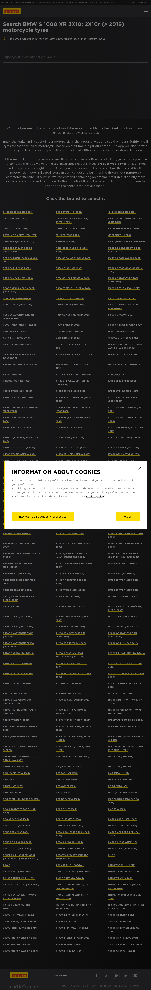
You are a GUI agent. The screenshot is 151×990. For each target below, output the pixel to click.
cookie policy (95, 496)
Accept (128, 517)
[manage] (43, 516)
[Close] (140, 468)
